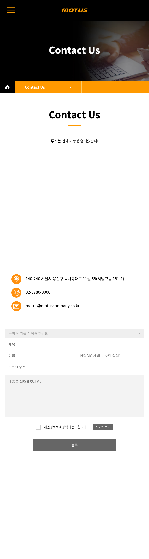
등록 (74, 445)
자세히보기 (102, 427)
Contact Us (35, 87)
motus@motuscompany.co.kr (53, 305)
